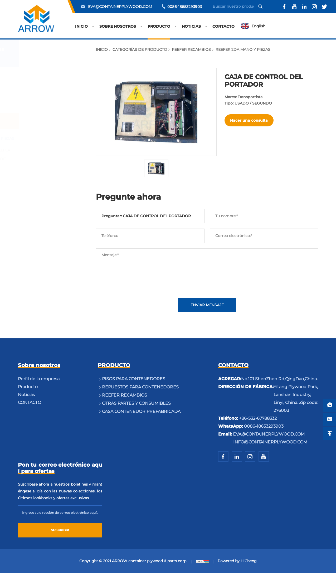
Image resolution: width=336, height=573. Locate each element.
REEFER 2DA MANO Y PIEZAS (55, 138)
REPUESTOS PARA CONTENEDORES (43, 101)
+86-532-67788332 (258, 418)
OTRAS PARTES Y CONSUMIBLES (42, 189)
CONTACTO (224, 30)
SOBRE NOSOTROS (118, 30)
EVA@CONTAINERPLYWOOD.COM (120, 6)
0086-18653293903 (184, 6)
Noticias (26, 394)
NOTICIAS (191, 30)
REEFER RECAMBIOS (46, 120)
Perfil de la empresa (39, 378)
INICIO (81, 30)
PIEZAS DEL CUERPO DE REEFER (51, 163)
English (259, 26)
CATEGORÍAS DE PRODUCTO (140, 49)
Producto (28, 386)
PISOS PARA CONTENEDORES (42, 78)
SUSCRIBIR (60, 530)
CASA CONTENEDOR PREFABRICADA (46, 212)
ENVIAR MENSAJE (207, 305)
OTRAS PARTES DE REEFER (53, 150)
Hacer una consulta (249, 120)
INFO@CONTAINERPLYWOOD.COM (270, 441)
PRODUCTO (159, 30)
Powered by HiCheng (237, 561)
